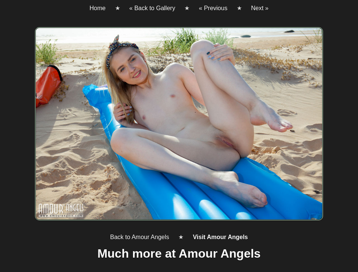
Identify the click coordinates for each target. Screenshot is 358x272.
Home (97, 8)
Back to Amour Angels (139, 237)
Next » (259, 8)
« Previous (213, 8)
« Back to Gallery (152, 8)
